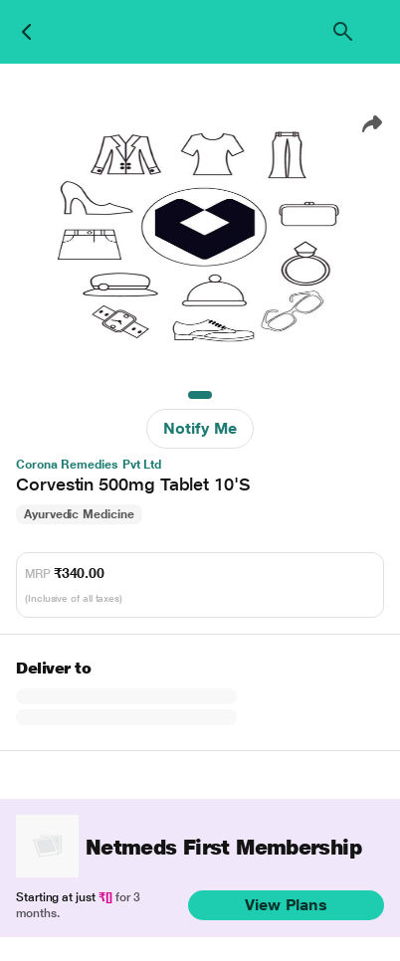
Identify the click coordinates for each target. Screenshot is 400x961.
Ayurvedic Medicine (79, 514)
